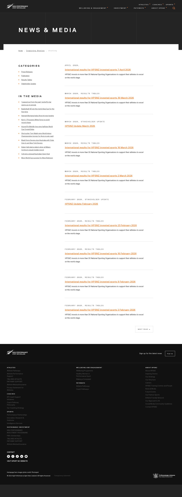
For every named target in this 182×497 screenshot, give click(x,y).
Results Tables (26, 80)
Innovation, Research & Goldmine (15, 419)
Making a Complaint (83, 379)
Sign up (170, 354)
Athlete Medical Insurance (16, 385)
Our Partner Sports (152, 395)
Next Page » (144, 329)
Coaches (11, 394)
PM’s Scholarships (13, 436)
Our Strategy (150, 377)
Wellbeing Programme (84, 371)
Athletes (11, 367)
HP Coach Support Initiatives (14, 398)
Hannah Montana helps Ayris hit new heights (37, 116)
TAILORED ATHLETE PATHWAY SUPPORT (14, 380)
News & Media (150, 389)
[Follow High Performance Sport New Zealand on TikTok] (17, 456)
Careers (148, 383)
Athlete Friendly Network (154, 398)
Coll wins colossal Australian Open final (35, 154)
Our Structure (150, 380)
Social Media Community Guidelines (158, 404)
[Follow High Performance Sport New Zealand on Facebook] (12, 456)
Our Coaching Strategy (15, 408)
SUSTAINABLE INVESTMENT (18, 427)
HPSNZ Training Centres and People (158, 386)
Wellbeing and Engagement (89, 367)
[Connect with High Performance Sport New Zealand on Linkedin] (21, 456)
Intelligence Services (14, 423)
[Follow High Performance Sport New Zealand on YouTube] (26, 456)
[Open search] (174, 8)
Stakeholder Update (28, 84)
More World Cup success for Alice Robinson (37, 158)
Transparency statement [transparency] (62, 475)
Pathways (80, 383)
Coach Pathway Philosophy (13, 404)
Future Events (150, 392)
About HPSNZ (151, 367)
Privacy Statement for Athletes (15, 389)
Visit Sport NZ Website (17, 461)
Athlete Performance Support (15, 375)
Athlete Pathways (13, 371)
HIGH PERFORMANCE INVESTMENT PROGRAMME (17, 431)
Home (20, 50)
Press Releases (27, 72)
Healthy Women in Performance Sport (83, 375)
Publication (25, 76)
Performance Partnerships (17, 415)
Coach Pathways (82, 389)
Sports (10, 412)
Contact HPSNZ (151, 407)
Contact (11, 452)
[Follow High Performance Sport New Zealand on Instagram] (8, 456)
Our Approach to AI (152, 401)
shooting (52, 50)
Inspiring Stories (35, 50)
